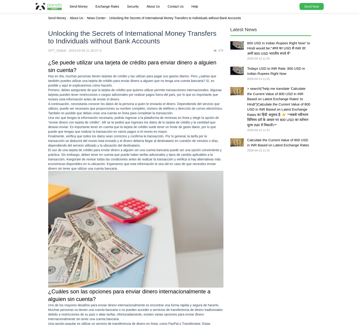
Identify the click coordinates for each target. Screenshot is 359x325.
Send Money (79, 6)
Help (194, 6)
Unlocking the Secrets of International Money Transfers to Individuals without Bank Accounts (175, 18)
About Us (153, 6)
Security (133, 6)
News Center (96, 18)
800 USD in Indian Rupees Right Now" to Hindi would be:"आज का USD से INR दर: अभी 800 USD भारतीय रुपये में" (278, 48)
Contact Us (176, 6)
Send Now (311, 6)
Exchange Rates (107, 6)
